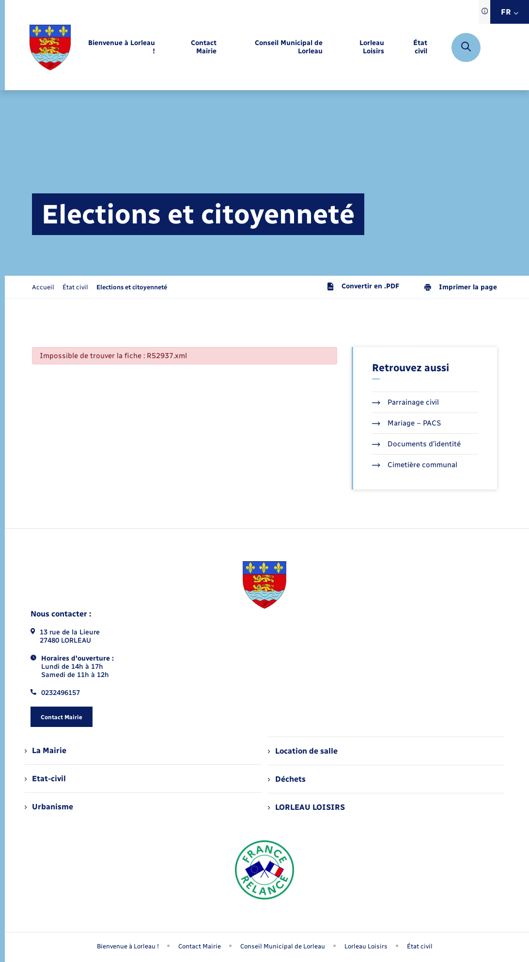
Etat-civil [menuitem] (45, 778)
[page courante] (131, 287)
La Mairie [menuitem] (45, 750)
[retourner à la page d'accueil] (50, 47)
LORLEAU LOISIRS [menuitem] (306, 807)
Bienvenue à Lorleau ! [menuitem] (128, 946)
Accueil (43, 287)
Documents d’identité (416, 444)
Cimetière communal (414, 464)
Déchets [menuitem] (287, 779)
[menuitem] (121, 47)
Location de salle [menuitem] (303, 751)
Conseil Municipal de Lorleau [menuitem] (282, 946)
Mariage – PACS (406, 423)
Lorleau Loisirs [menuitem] (366, 946)
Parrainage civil (405, 402)
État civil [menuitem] (420, 946)
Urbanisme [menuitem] (49, 806)
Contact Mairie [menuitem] (199, 946)
